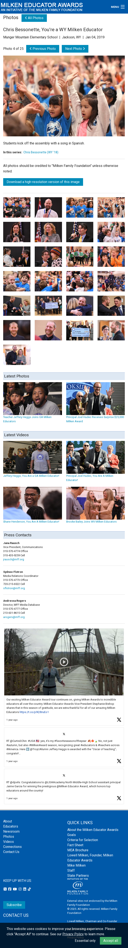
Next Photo (75, 49)
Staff (71, 870)
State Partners (78, 876)
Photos (8, 837)
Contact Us (11, 852)
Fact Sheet (75, 845)
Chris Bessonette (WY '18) (40, 152)
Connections (12, 847)
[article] (64, 677)
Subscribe (14, 905)
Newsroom (11, 831)
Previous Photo (43, 49)
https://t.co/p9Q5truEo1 (34, 712)
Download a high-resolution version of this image (43, 182)
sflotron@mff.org (14, 588)
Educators (10, 826)
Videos (8, 842)
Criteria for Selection (82, 840)
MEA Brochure (77, 850)
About (7, 821)
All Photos (34, 18)
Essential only (85, 941)
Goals (71, 835)
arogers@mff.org (14, 617)
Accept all (110, 941)
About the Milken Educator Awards (92, 830)
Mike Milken (76, 865)
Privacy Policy (73, 934)
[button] (64, 677)
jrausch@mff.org (13, 559)
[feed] (64, 716)
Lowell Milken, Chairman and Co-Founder (92, 921)
